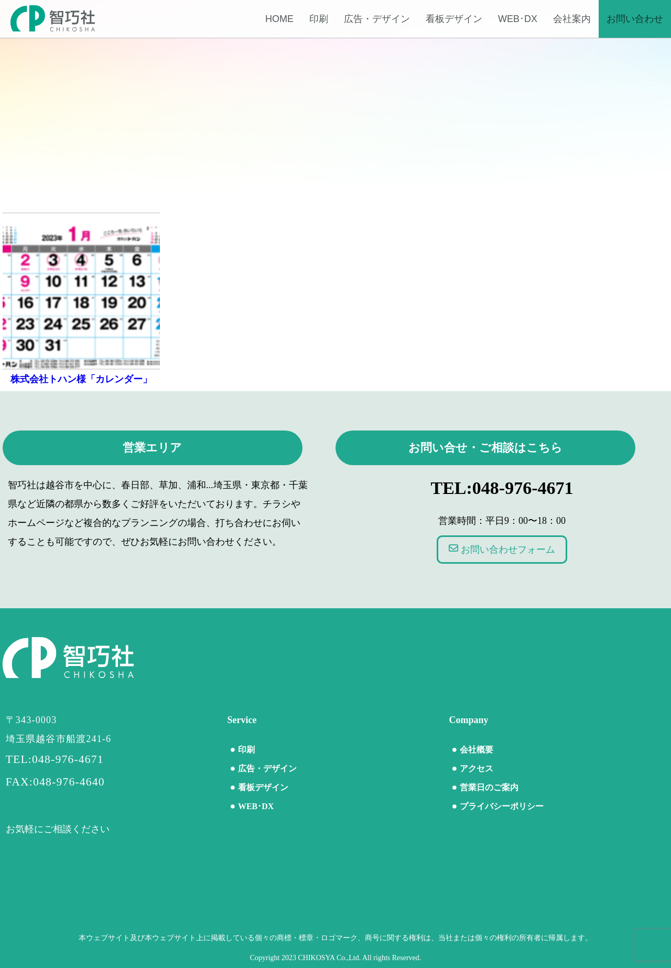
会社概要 (476, 749)
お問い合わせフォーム (502, 549)
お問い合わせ (635, 19)
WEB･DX (517, 19)
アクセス (476, 768)
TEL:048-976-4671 (502, 488)
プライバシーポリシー (502, 806)
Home (279, 19)
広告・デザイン (377, 19)
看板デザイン (454, 19)
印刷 (318, 19)
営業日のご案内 (489, 787)
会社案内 (572, 19)
